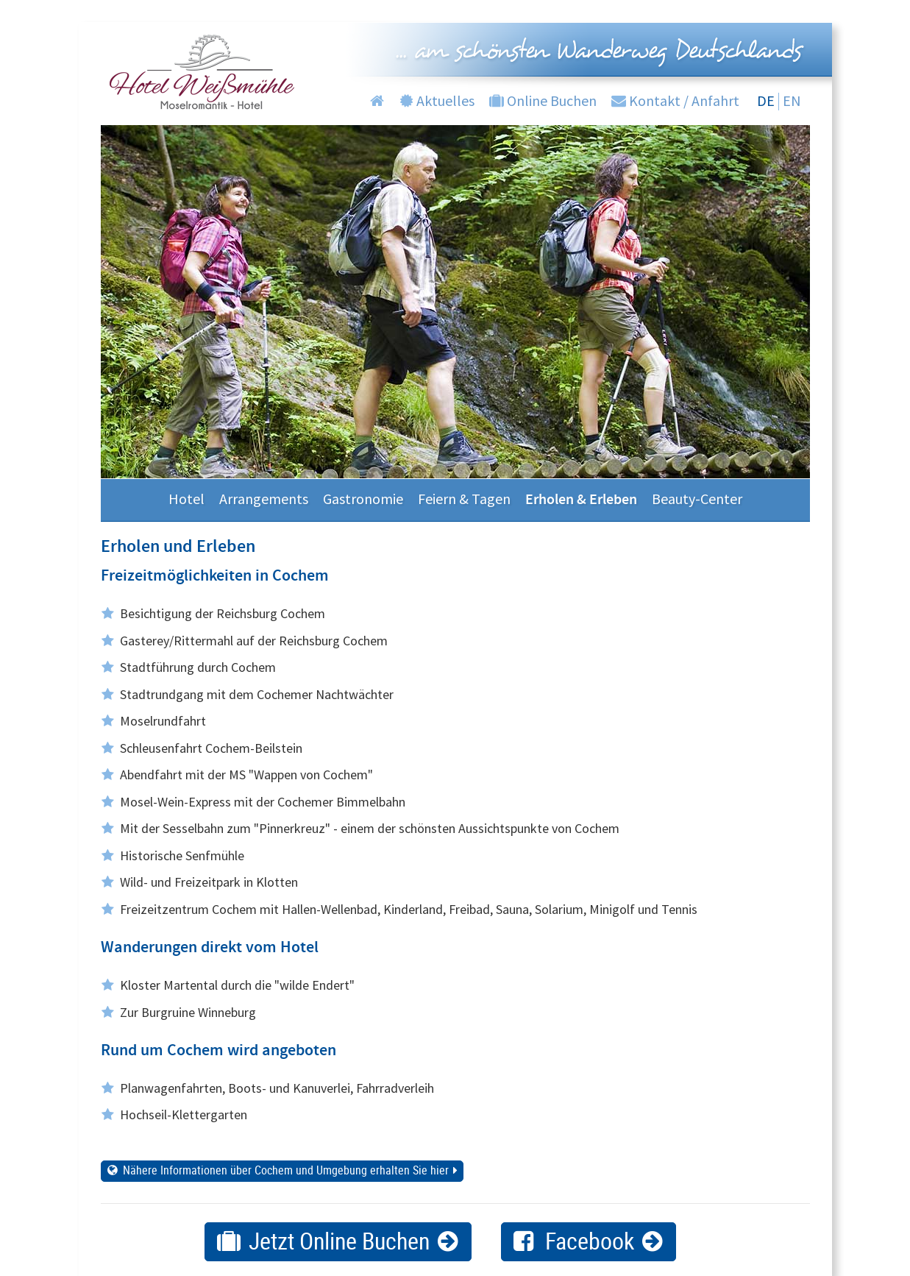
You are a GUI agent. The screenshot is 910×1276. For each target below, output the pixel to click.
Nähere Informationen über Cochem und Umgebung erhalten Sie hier (286, 1170)
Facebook (589, 1240)
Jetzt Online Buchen (339, 1240)
